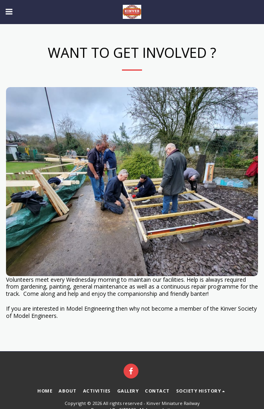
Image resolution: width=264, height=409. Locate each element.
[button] (9, 11)
